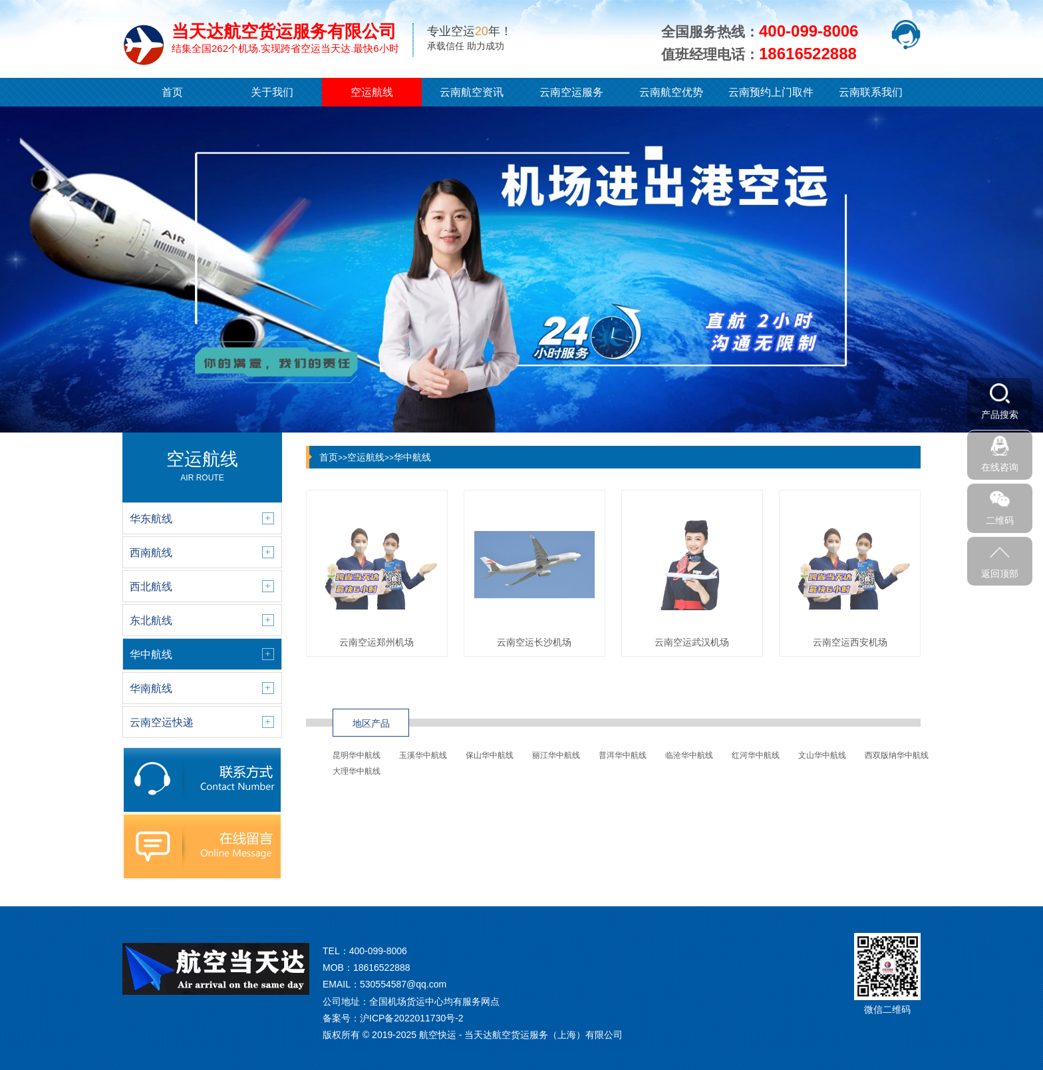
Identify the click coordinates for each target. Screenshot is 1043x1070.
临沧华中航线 (689, 755)
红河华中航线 (756, 755)
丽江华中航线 (556, 755)
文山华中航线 (822, 755)
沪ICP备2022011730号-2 (412, 1018)
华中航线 (412, 457)
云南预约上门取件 (771, 92)
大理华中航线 (356, 771)
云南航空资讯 (472, 92)
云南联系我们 (871, 92)
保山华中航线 (490, 755)
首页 (172, 92)
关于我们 (272, 92)
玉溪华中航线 (423, 755)
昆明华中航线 (356, 755)
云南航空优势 (671, 92)
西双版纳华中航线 (897, 755)
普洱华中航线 (623, 755)
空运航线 (372, 92)
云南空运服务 (571, 92)
